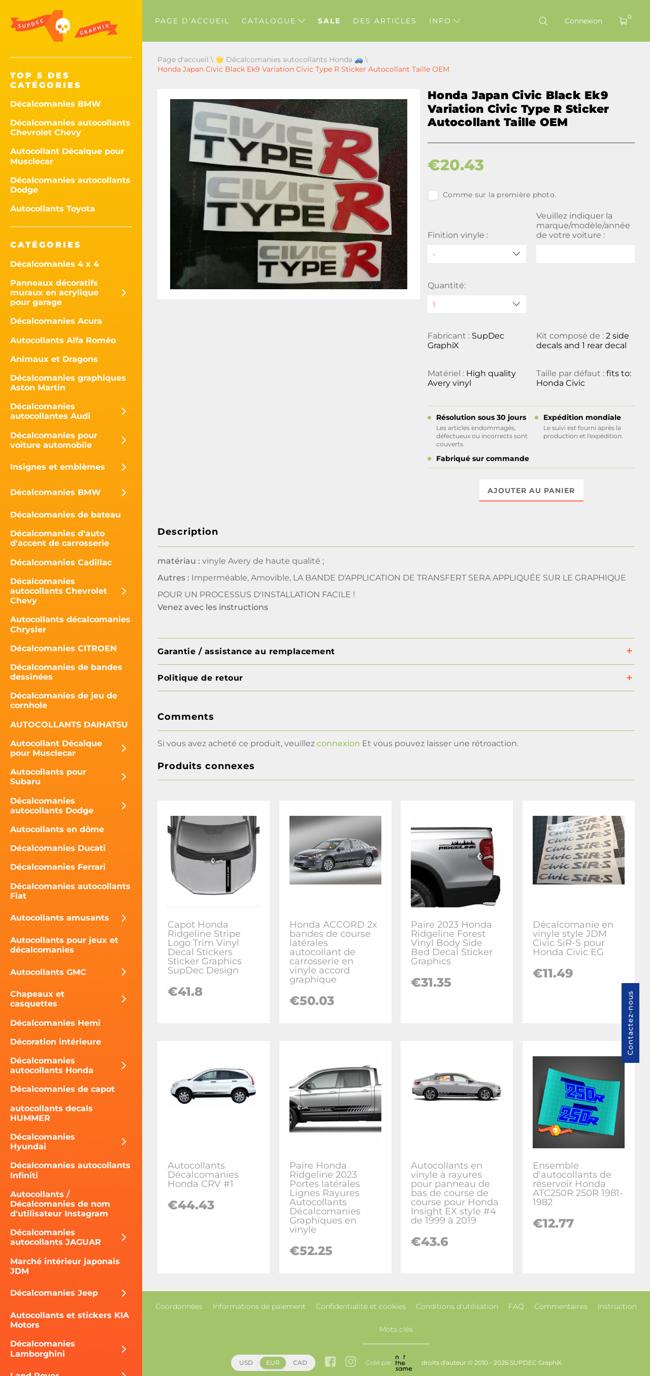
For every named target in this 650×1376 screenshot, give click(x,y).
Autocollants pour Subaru (48, 776)
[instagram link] (350, 1362)
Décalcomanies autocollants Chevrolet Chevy (70, 127)
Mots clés (396, 1329)
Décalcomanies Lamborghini (42, 1348)
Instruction (617, 1306)
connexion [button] (338, 743)
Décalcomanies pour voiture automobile (54, 440)
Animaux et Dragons (54, 359)
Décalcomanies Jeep (54, 1293)
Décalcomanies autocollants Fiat (70, 891)
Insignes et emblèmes (57, 467)
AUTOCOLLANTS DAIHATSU (69, 724)
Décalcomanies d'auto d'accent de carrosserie (59, 538)
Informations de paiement (259, 1306)
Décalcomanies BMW (55, 104)
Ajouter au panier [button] (531, 490)
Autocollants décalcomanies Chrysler (70, 624)
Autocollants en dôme (57, 829)
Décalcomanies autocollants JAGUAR (55, 1237)
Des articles (385, 20)
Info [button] (445, 20)
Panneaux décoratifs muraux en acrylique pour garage (54, 292)
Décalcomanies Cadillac (61, 562)
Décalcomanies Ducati (58, 848)
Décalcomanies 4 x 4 (54, 264)
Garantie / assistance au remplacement (246, 651)
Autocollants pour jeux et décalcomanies (64, 945)
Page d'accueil (192, 20)
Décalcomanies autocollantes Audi (50, 411)
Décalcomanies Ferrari (58, 867)
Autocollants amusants (59, 918)
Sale (329, 20)
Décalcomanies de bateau (65, 514)
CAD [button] (300, 1362)
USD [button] (246, 1362)
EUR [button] (273, 1362)
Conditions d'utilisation (457, 1306)
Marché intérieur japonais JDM (65, 1266)
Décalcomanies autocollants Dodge (70, 185)
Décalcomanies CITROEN (63, 648)
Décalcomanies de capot (62, 1089)
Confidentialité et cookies (361, 1306)
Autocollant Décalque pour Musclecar (67, 156)
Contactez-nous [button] (630, 1023)
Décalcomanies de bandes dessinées (66, 672)
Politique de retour (200, 678)
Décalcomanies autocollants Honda (51, 1065)
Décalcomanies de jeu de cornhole (63, 700)
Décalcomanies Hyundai (42, 1141)
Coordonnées (179, 1306)
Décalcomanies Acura (56, 321)
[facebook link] (330, 1362)
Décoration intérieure (55, 1042)
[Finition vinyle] (477, 254)
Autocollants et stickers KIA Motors (69, 1320)
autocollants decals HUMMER (51, 1113)
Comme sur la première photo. (492, 195)
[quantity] (477, 304)
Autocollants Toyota (52, 208)
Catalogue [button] (273, 20)
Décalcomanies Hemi (55, 1023)
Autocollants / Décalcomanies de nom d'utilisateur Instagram (60, 1203)
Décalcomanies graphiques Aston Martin (68, 382)
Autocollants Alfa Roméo (63, 340)
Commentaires (561, 1306)
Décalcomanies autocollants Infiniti (70, 1170)
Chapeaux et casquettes (37, 998)
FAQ (516, 1306)
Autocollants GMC (48, 972)
